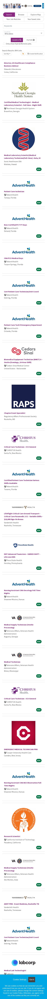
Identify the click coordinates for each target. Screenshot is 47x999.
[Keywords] (23, 26)
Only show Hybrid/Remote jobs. (19, 43)
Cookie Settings (19, 980)
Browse (21, 14)
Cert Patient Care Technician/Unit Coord (21, 291)
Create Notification (35, 54)
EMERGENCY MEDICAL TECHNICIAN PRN (21, 749)
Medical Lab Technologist (15, 970)
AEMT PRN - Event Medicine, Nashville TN (21, 904)
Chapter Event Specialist (14, 413)
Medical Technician (12, 662)
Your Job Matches (14, 19)
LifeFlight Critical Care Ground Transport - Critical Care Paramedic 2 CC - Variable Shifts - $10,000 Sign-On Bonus (23, 516)
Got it (31, 980)
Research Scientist (12, 836)
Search (9, 14)
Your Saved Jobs (34, 19)
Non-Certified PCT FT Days (15, 225)
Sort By (6, 54)
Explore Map (36, 14)
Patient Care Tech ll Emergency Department (23, 325)
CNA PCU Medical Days (13, 258)
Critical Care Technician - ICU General (20, 447)
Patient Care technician (14, 191)
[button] (30, 40)
